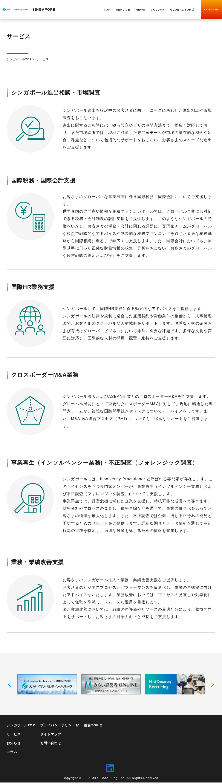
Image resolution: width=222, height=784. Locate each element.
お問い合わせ (53, 744)
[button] (9, 684)
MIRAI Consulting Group (15, 9)
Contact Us (211, 9)
